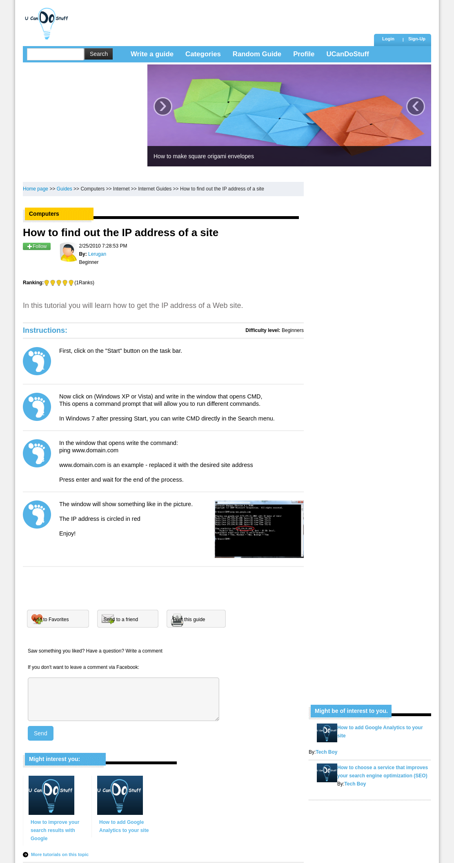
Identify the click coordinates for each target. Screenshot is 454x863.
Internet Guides (154, 189)
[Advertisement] (222, 18)
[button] (417, 39)
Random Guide (257, 54)
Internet (121, 189)
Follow (37, 246)
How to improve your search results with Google (55, 830)
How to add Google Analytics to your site (124, 826)
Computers (92, 189)
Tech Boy (326, 752)
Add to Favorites (51, 619)
